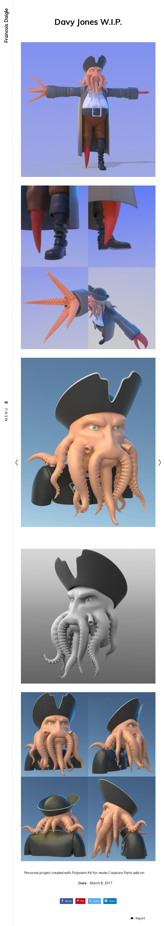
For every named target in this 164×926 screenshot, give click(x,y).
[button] (137, 918)
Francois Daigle (6, 25)
